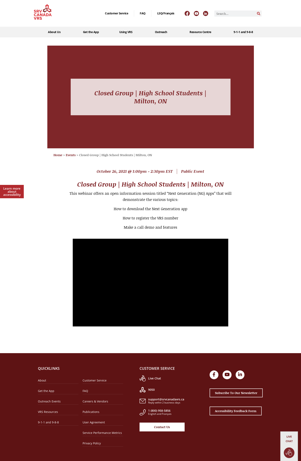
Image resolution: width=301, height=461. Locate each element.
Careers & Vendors (95, 401)
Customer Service (116, 13)
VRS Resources (48, 412)
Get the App (91, 32)
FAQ (142, 13)
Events (71, 155)
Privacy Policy (92, 443)
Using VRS (127, 32)
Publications (91, 412)
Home (57, 155)
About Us (55, 32)
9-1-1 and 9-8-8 (243, 32)
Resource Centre (201, 32)
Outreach (162, 32)
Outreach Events (49, 401)
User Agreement (94, 422)
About (42, 380)
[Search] (259, 13)
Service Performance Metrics (102, 433)
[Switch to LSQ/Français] (165, 13)
